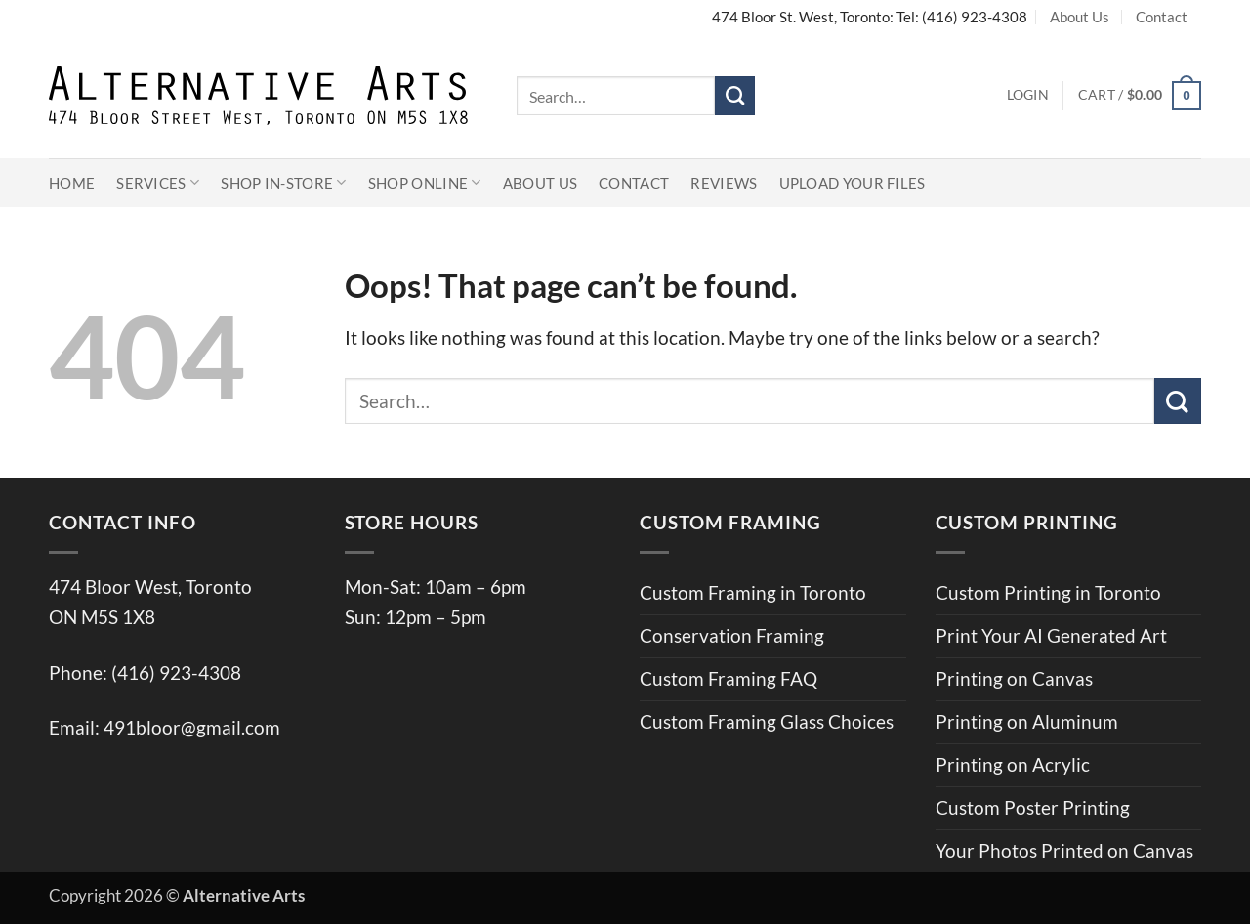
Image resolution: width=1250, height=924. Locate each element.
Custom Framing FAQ (728, 678)
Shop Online (424, 182)
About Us (1079, 16)
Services (157, 182)
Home (72, 182)
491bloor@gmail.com (192, 727)
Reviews (723, 182)
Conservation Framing (732, 635)
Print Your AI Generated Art (1051, 635)
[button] (1028, 95)
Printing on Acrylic (1013, 764)
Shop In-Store (284, 182)
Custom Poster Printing (1033, 807)
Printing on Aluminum (1027, 721)
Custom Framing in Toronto (753, 592)
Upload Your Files (852, 182)
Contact (1162, 16)
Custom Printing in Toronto (1048, 592)
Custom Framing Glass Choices (767, 721)
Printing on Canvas (1014, 678)
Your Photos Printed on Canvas (1064, 850)
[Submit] (735, 95)
